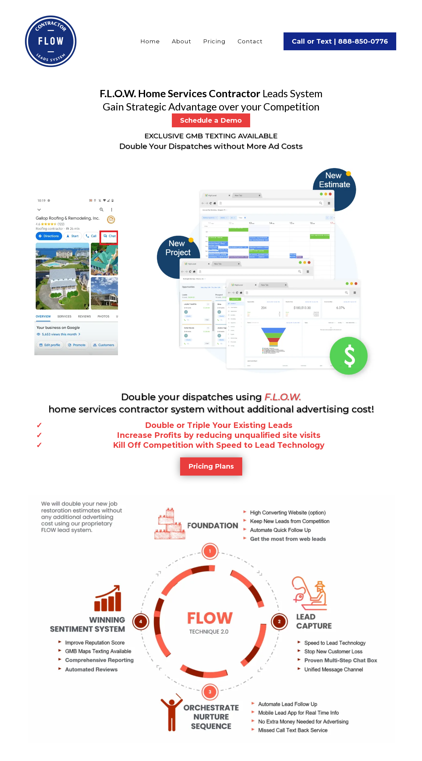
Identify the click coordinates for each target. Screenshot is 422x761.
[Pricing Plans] (211, 466)
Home (150, 41)
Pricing (214, 41)
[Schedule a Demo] (211, 120)
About (181, 41)
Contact (250, 41)
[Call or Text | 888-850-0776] (340, 41)
